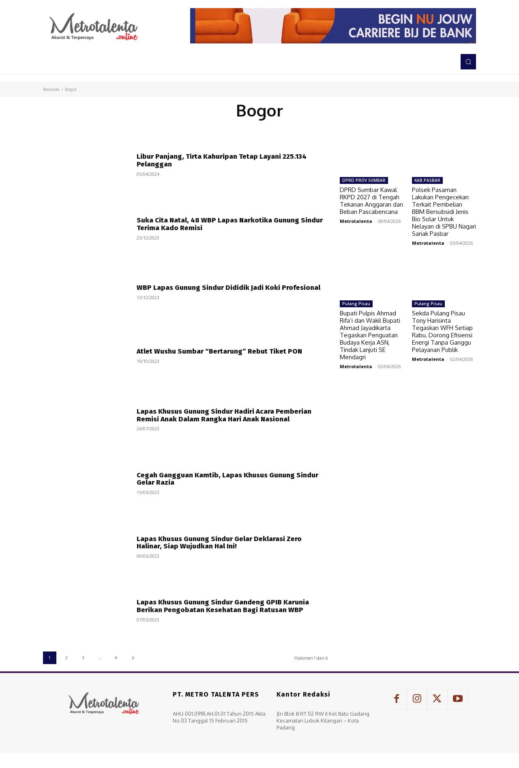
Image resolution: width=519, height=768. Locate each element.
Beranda (51, 89)
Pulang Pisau (356, 303)
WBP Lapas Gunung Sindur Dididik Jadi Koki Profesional (228, 287)
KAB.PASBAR (427, 180)
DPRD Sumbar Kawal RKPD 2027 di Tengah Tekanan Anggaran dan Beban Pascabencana (371, 201)
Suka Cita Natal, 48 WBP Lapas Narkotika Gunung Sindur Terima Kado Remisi (230, 224)
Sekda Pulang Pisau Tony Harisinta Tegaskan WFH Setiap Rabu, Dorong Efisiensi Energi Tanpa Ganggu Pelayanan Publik (442, 331)
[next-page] (132, 658)
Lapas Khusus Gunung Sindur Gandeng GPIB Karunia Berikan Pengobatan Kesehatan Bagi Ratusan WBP (223, 606)
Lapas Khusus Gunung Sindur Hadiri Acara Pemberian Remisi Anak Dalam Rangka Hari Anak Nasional (224, 415)
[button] (468, 61)
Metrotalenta (356, 221)
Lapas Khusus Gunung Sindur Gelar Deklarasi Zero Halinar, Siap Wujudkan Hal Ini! (219, 543)
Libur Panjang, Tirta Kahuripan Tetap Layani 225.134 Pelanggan (222, 160)
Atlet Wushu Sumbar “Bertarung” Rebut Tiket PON (219, 351)
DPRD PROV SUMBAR (364, 180)
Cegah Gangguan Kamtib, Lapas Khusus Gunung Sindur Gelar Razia (227, 479)
